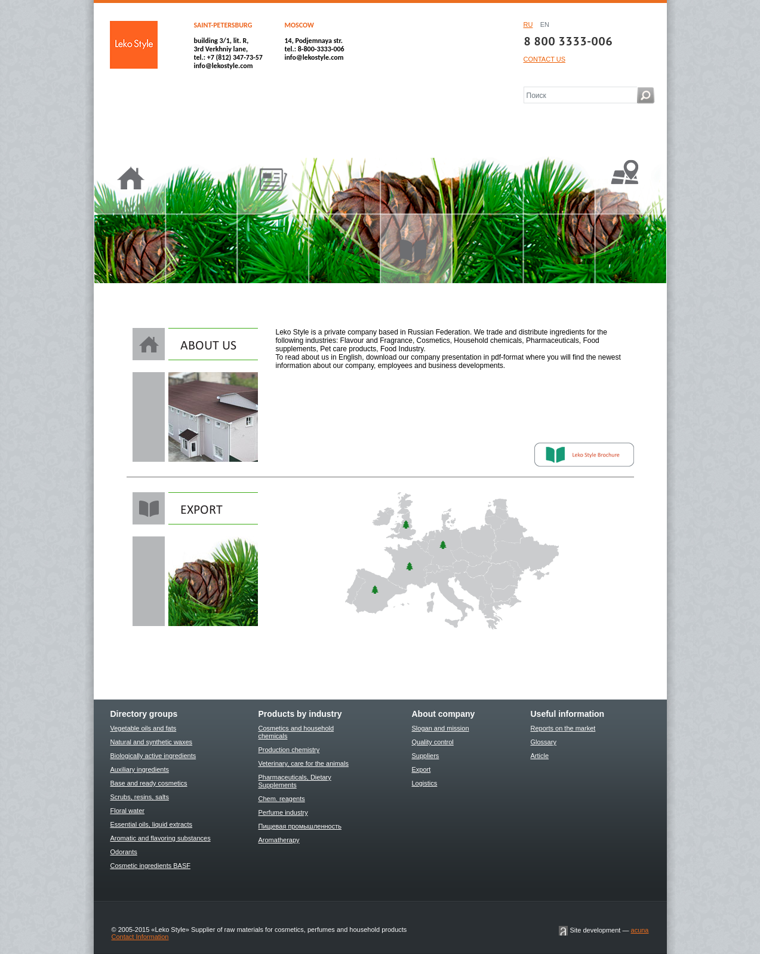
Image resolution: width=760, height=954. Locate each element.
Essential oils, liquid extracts (151, 824)
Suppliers (425, 755)
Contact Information (140, 936)
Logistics (425, 783)
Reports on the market (563, 728)
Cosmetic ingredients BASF (150, 865)
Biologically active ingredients (153, 755)
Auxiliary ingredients (139, 769)
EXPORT (195, 508)
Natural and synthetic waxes (151, 742)
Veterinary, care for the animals (304, 763)
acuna (640, 930)
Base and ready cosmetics (148, 783)
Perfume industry (283, 812)
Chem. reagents (282, 798)
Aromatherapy (279, 839)
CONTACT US (545, 59)
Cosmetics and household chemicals (296, 732)
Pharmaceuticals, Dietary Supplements (295, 781)
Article (540, 755)
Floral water (127, 810)
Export (421, 769)
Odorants (123, 851)
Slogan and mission (440, 728)
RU (528, 24)
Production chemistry (289, 749)
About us (202, 344)
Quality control (433, 742)
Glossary (543, 742)
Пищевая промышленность (300, 826)
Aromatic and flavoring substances (160, 838)
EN (544, 24)
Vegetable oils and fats (143, 728)
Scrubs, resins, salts (139, 796)
